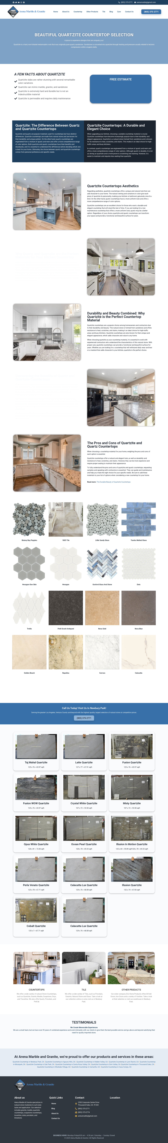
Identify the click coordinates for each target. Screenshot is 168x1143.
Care (119, 12)
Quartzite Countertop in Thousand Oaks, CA (137, 1064)
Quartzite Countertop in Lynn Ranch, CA (124, 1062)
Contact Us (129, 12)
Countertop (78, 12)
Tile (103, 12)
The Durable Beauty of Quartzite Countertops (113, 482)
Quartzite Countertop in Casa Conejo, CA (116, 1067)
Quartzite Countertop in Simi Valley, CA (105, 1064)
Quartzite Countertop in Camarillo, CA (86, 1067)
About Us (65, 12)
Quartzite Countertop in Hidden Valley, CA (92, 1062)
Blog (111, 12)
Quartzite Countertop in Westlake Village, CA (53, 1067)
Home (55, 12)
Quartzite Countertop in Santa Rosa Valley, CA (72, 1064)
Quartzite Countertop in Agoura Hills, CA (60, 1062)
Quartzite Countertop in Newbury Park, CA (28, 1062)
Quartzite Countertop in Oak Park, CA (40, 1064)
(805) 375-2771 (84, 718)
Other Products (92, 12)
